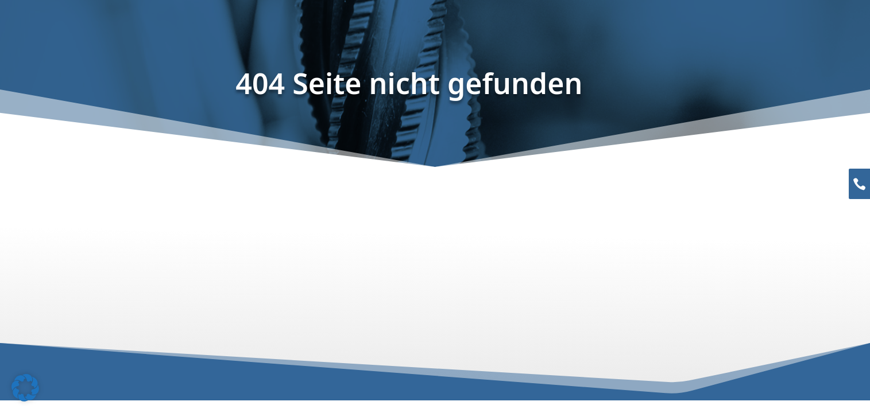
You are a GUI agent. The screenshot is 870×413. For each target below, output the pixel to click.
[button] (25, 388)
